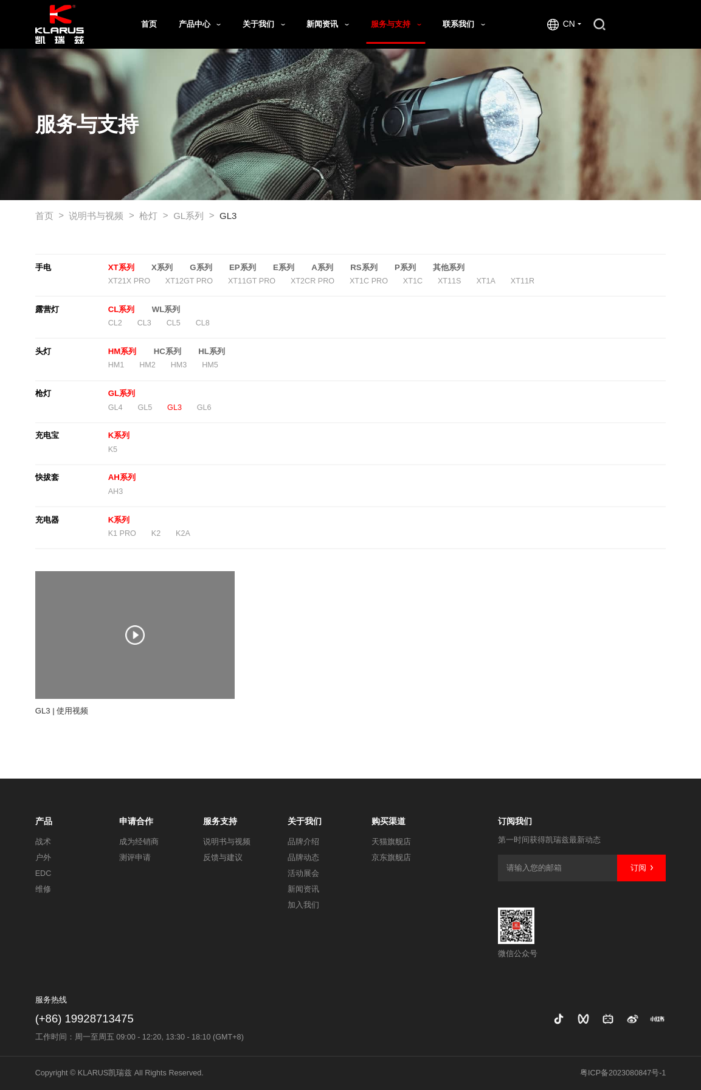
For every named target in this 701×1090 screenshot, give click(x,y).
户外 (43, 857)
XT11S (449, 281)
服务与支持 (396, 24)
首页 (149, 24)
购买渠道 (388, 821)
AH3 (115, 491)
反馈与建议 (223, 857)
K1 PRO (122, 533)
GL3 (228, 215)
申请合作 (136, 821)
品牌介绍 (303, 842)
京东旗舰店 (391, 857)
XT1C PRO (369, 281)
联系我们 (464, 24)
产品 (43, 821)
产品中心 (200, 24)
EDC (43, 873)
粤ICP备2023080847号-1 (623, 1073)
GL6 (204, 407)
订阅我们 (515, 821)
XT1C (413, 281)
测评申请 (135, 857)
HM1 (116, 365)
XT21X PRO (129, 281)
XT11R (522, 281)
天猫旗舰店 (391, 842)
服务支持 (220, 821)
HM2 (147, 365)
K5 (112, 449)
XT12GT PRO (189, 281)
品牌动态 (303, 857)
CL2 (115, 323)
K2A (183, 533)
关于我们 (264, 24)
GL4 (115, 407)
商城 (641, 24)
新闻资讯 (327, 24)
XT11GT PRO (251, 281)
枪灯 (153, 216)
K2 (156, 533)
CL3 (144, 323)
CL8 (203, 323)
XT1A (486, 281)
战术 (43, 842)
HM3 (179, 365)
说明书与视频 (101, 216)
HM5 (210, 365)
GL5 (144, 407)
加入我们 (303, 905)
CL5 (174, 323)
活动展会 (303, 873)
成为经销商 (139, 842)
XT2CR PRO (312, 281)
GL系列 (193, 216)
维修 (43, 889)
